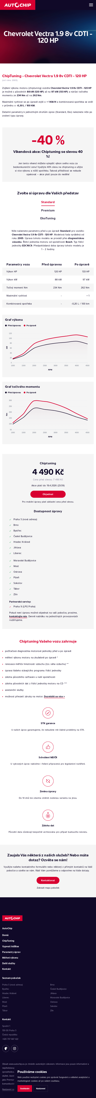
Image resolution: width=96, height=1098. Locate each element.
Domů (5, 935)
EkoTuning (48, 218)
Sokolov (53, 1006)
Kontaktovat (48, 880)
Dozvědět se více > (54, 696)
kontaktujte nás (18, 616)
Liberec (5, 997)
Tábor (4, 1010)
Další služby (8, 963)
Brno (52, 984)
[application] (48, 350)
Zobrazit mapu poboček (48, 887)
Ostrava (53, 1001)
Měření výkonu (10, 957)
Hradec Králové (9, 993)
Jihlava (53, 993)
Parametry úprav (11, 951)
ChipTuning (8, 940)
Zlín (52, 1010)
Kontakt (6, 968)
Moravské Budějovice (60, 997)
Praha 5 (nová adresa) (12, 984)
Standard (48, 202)
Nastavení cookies (10, 1089)
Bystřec (5, 988)
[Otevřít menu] (91, 5)
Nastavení (40, 1088)
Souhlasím (24, 1088)
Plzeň (4, 1006)
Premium (48, 210)
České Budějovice (58, 988)
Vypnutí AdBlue (10, 946)
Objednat (48, 494)
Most (4, 1001)
